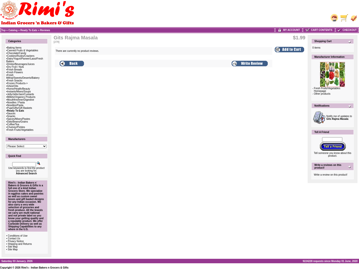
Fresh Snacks (14, 80)
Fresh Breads (14, 69)
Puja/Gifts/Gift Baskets (19, 108)
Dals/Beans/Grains (17, 121)
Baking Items (14, 47)
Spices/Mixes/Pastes (18, 119)
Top (3, 30)
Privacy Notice (16, 241)
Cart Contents (319, 30)
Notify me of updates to (339, 117)
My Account (289, 30)
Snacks (11, 116)
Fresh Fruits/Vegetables (20, 130)
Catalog (13, 30)
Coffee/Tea (13, 124)
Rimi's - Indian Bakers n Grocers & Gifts (45, 267)
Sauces (11, 113)
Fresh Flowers (15, 72)
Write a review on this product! (330, 174)
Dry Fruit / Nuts (15, 67)
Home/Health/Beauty (18, 88)
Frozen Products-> (17, 83)
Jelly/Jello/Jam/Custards (20, 94)
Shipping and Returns (20, 244)
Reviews (45, 30)
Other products (322, 93)
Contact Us (14, 238)
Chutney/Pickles (16, 127)
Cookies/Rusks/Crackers (20, 56)
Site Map (12, 246)
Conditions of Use (17, 235)
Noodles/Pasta (15, 105)
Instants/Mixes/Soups (19, 91)
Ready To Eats (28, 30)
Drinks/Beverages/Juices (21, 64)
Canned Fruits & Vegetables (22, 50)
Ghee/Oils (12, 86)
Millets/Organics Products (21, 97)
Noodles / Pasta (16, 102)
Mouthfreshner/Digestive (20, 99)
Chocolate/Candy (16, 53)
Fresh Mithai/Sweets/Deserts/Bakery (22, 76)
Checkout (347, 30)
